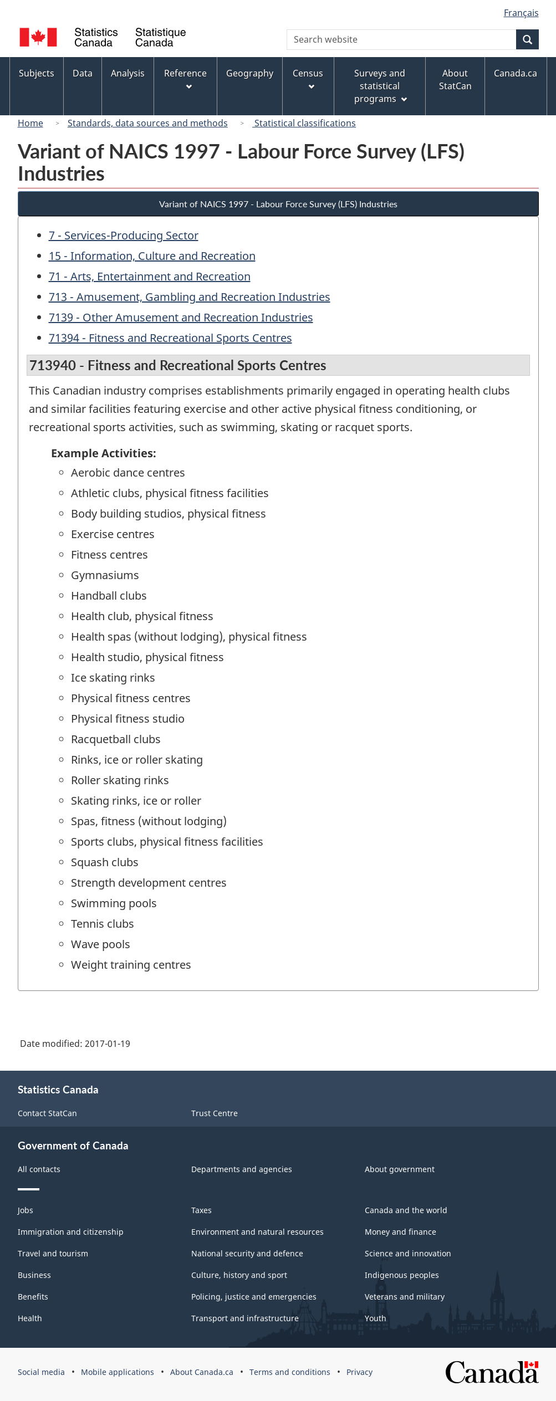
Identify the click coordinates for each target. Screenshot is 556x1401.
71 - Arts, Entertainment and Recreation (150, 276)
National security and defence (247, 1253)
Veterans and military (405, 1296)
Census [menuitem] (308, 78)
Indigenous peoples (402, 1275)
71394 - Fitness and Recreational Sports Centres (170, 337)
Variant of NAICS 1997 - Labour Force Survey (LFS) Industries (278, 203)
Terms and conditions (289, 1372)
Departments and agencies (241, 1169)
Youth (375, 1318)
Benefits (33, 1296)
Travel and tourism (53, 1253)
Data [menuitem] (83, 73)
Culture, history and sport (239, 1275)
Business (34, 1275)
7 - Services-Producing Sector (123, 235)
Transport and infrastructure (245, 1318)
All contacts (39, 1169)
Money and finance (400, 1231)
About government (400, 1169)
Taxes (201, 1210)
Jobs (25, 1210)
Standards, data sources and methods (148, 123)
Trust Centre (214, 1113)
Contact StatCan (47, 1113)
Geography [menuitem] (249, 73)
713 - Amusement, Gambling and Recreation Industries (189, 296)
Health (30, 1318)
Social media (41, 1372)
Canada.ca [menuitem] (515, 73)
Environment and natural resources (257, 1231)
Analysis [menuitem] (128, 73)
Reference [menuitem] (185, 78)
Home (30, 123)
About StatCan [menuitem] (455, 79)
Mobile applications (117, 1372)
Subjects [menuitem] (36, 73)
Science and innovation (408, 1253)
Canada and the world (406, 1210)
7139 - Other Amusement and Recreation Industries (181, 317)
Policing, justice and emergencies (254, 1296)
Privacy (359, 1372)
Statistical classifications (304, 123)
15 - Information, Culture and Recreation (152, 255)
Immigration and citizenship (71, 1231)
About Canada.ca (201, 1372)
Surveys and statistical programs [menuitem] (380, 86)
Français (521, 13)
